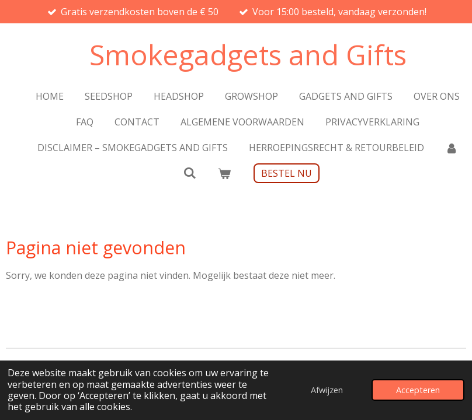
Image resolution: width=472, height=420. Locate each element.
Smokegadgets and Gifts (248, 55)
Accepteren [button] (418, 390)
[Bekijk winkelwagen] (224, 173)
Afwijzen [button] (327, 390)
